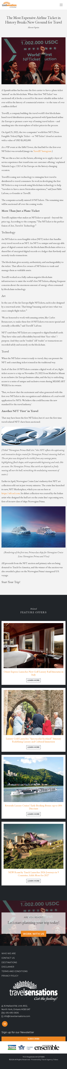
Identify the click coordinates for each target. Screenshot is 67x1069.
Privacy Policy (9, 976)
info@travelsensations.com (17, 1016)
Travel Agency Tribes (50, 1060)
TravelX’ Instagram (42, 151)
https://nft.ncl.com (10, 493)
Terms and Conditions (14, 971)
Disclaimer (7, 967)
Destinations (9, 962)
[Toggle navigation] (61, 4)
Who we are (8, 953)
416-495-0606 (12, 1013)
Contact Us (8, 958)
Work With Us (33, 933)
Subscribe (34, 1039)
